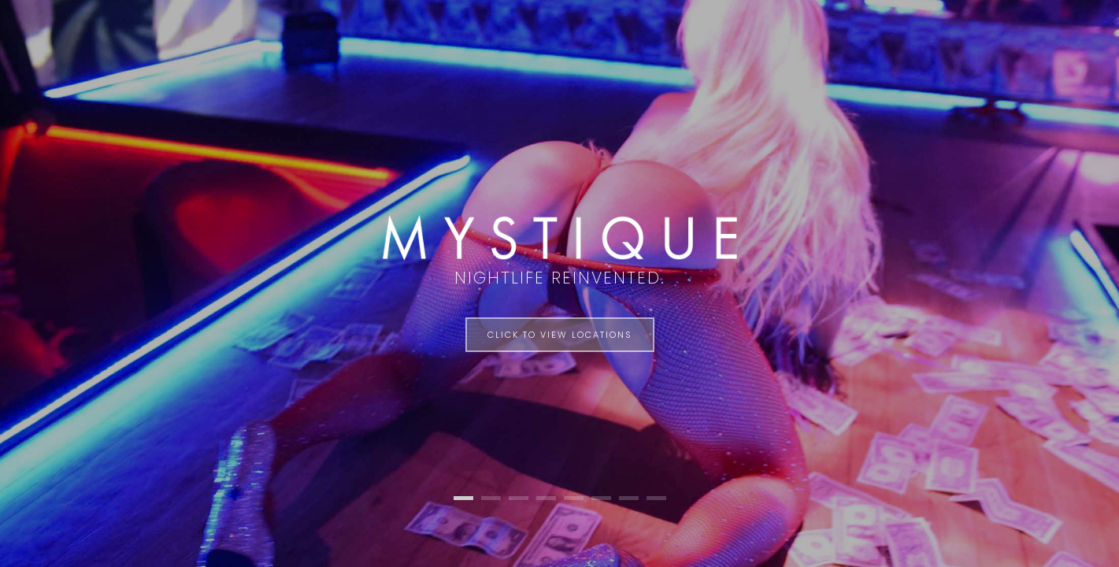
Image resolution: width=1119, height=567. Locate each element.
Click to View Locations (559, 334)
